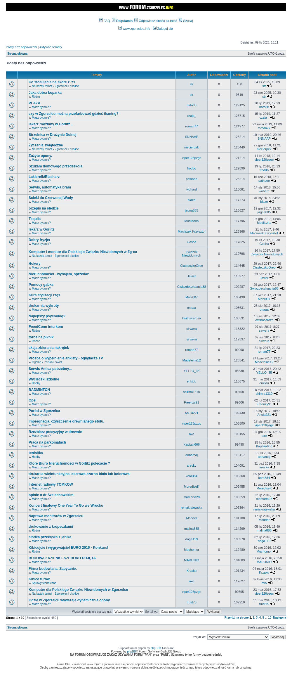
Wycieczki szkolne (44, 379)
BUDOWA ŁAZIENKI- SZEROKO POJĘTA (62, 558)
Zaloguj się (163, 28)
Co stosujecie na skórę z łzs (52, 82)
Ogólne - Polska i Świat (47, 362)
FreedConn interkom (46, 327)
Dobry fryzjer (39, 240)
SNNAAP (191, 137)
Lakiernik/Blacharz (44, 177)
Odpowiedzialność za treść (155, 20)
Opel (32, 400)
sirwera (191, 328)
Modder (191, 518)
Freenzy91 (191, 402)
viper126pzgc (191, 158)
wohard (191, 189)
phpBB (131, 651)
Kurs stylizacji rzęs (44, 295)
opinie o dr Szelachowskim (51, 495)
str (191, 84)
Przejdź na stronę (237, 617)
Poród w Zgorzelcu (44, 411)
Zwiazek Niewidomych (191, 253)
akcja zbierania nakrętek (49, 348)
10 (269, 617)
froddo (191, 168)
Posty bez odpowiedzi (21, 47)
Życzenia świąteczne (46, 145)
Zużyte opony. (40, 156)
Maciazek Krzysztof (192, 231)
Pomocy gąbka (41, 285)
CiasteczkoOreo (191, 265)
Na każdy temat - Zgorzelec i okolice (55, 86)
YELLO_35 (191, 371)
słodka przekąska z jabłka (50, 537)
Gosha (191, 242)
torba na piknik (41, 337)
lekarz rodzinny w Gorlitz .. (51, 124)
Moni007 (191, 297)
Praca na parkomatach (47, 442)
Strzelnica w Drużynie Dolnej (52, 135)
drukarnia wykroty (44, 306)
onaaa (191, 307)
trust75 (192, 602)
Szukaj (186, 20)
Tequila (35, 219)
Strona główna (17, 53)
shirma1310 (191, 392)
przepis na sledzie (44, 208)
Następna (279, 617)
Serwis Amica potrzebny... (50, 369)
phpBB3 (156, 648)
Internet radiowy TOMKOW (51, 484)
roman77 (191, 126)
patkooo (191, 179)
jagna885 (191, 210)
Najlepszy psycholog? (47, 316)
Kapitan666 (191, 444)
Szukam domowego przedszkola (55, 166)
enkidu (191, 381)
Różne (36, 96)
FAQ (104, 20)
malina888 (191, 528)
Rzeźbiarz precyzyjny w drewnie (55, 432)
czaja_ (191, 115)
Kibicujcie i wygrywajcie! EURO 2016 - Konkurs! (68, 548)
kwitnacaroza (191, 318)
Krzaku (192, 570)
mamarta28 (191, 497)
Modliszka (192, 221)
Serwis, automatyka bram (50, 187)
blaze (191, 200)
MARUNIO (191, 560)
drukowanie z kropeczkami (51, 527)
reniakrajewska (191, 507)
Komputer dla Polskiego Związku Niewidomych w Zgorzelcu (78, 590)
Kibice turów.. (40, 579)
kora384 (191, 476)
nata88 (192, 105)
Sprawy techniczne (44, 583)
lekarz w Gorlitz (41, 229)
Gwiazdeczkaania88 (191, 286)
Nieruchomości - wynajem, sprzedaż (59, 274)
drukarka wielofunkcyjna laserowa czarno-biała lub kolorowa (79, 474)
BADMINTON (39, 390)
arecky (191, 465)
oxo (191, 434)
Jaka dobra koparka (45, 93)
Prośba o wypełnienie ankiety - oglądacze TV (66, 358)
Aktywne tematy (50, 47)
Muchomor (191, 549)
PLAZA (34, 103)
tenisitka (36, 453)
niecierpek (191, 147)
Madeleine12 (191, 360)
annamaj (191, 455)
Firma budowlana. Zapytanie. (53, 569)
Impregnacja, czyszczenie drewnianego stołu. (66, 421)
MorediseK (191, 486)
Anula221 (192, 413)
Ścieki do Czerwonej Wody (51, 198)
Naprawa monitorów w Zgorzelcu (56, 516)
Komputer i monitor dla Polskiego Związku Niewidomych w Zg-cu (83, 252)
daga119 (191, 539)
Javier (191, 276)
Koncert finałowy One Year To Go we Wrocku (66, 505)
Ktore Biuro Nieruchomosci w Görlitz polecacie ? (69, 463)
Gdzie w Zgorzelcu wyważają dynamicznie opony (69, 600)
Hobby (36, 383)
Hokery (35, 264)
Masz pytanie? (41, 107)
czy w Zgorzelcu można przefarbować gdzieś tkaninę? (73, 114)
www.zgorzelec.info (134, 28)
